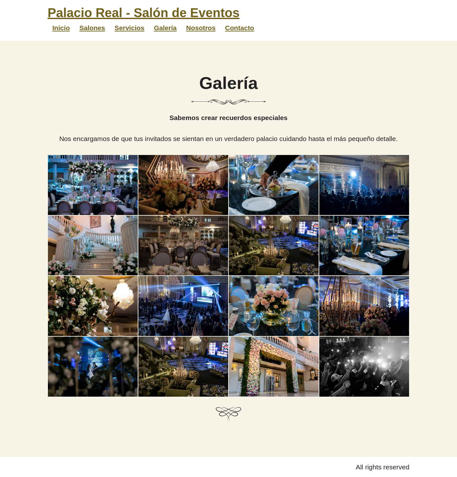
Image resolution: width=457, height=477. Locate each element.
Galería (165, 27)
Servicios (129, 27)
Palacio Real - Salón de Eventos (144, 13)
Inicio (61, 27)
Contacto (239, 27)
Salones (92, 27)
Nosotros (201, 27)
